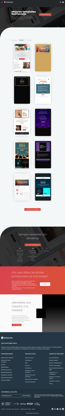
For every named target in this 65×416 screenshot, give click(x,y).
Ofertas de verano (20, 254)
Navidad (19, 257)
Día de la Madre (20, 260)
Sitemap (33, 409)
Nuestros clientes (53, 360)
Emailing (3, 364)
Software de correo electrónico (5, 361)
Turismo (32, 255)
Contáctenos (28, 360)
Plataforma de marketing (7, 357)
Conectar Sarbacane (30, 381)
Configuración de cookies (25, 409)
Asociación (33, 257)
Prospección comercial (6, 375)
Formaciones (28, 368)
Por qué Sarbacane (54, 357)
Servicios (27, 365)
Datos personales (15, 409)
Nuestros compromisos (54, 365)
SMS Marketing (5, 367)
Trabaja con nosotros (54, 381)
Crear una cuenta (45, 14)
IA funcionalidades (5, 380)
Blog (26, 362)
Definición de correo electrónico (30, 375)
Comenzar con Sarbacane (32, 209)
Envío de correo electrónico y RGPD (56, 368)
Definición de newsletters (31, 379)
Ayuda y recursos (29, 357)
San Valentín (20, 255)
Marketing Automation (6, 372)
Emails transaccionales (6, 377)
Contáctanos (16, 324)
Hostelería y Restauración (32, 256)
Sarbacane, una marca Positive (54, 377)
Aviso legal (8, 409)
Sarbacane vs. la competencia (53, 373)
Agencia (32, 259)
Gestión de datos (54, 395)
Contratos (3, 409)
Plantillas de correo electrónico (30, 371)
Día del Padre (19, 261)
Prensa (51, 383)
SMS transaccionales (6, 369)
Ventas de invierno (20, 253)
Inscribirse (26, 395)
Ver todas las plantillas (32, 244)
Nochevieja (20, 258)
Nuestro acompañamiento (55, 362)
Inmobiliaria (33, 260)
